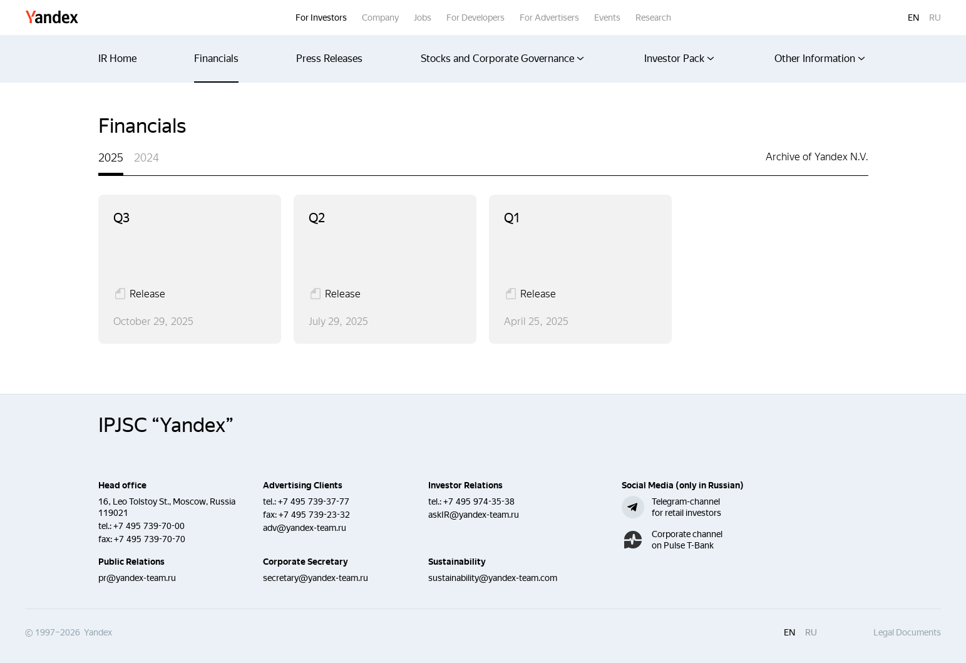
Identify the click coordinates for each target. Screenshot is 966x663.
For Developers (475, 18)
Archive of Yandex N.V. (817, 157)
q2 (317, 217)
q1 (512, 217)
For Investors (321, 18)
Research (653, 18)
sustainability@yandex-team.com (492, 578)
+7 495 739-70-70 (149, 539)
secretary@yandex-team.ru (315, 578)
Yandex (52, 18)
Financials (216, 58)
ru (935, 18)
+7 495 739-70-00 (149, 526)
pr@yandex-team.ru (137, 578)
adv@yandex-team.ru (304, 528)
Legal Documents (907, 632)
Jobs (422, 18)
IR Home (117, 58)
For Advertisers (549, 18)
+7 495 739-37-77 (313, 501)
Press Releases (329, 58)
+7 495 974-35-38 (479, 501)
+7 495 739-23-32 (314, 515)
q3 (121, 217)
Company (380, 18)
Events (607, 18)
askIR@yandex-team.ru (473, 515)
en (913, 18)
